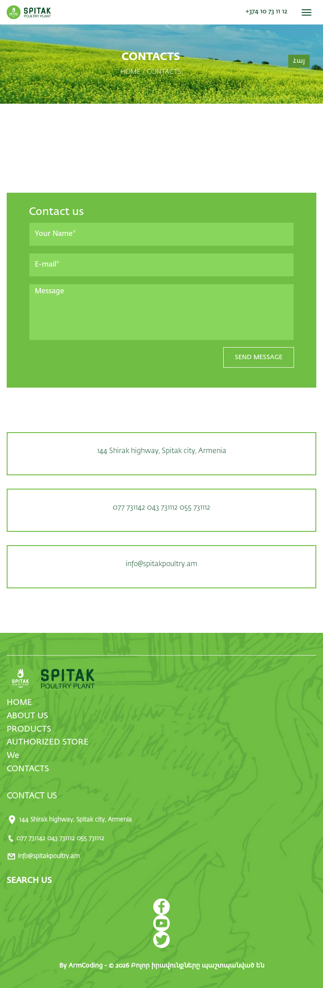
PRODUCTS (29, 729)
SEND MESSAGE (258, 357)
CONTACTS (28, 769)
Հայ (299, 61)
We (13, 756)
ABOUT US (27, 716)
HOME (19, 703)
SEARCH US (29, 881)
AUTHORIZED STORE (48, 742)
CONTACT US (32, 796)
